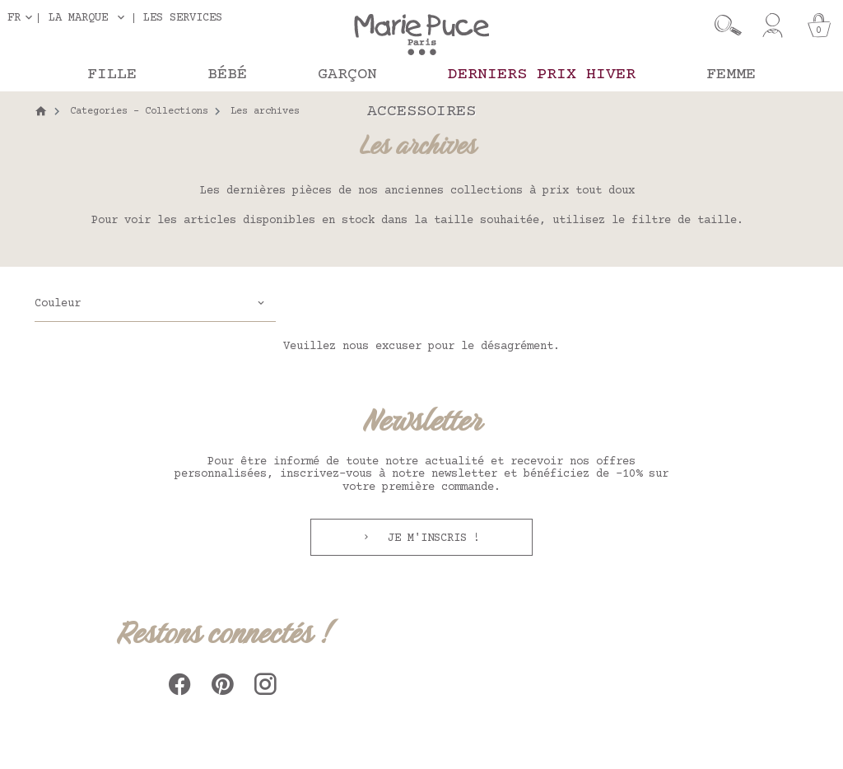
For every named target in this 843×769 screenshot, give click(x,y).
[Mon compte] (772, 25)
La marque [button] (78, 18)
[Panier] (819, 25)
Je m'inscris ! (430, 538)
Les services (182, 17)
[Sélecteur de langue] (23, 17)
